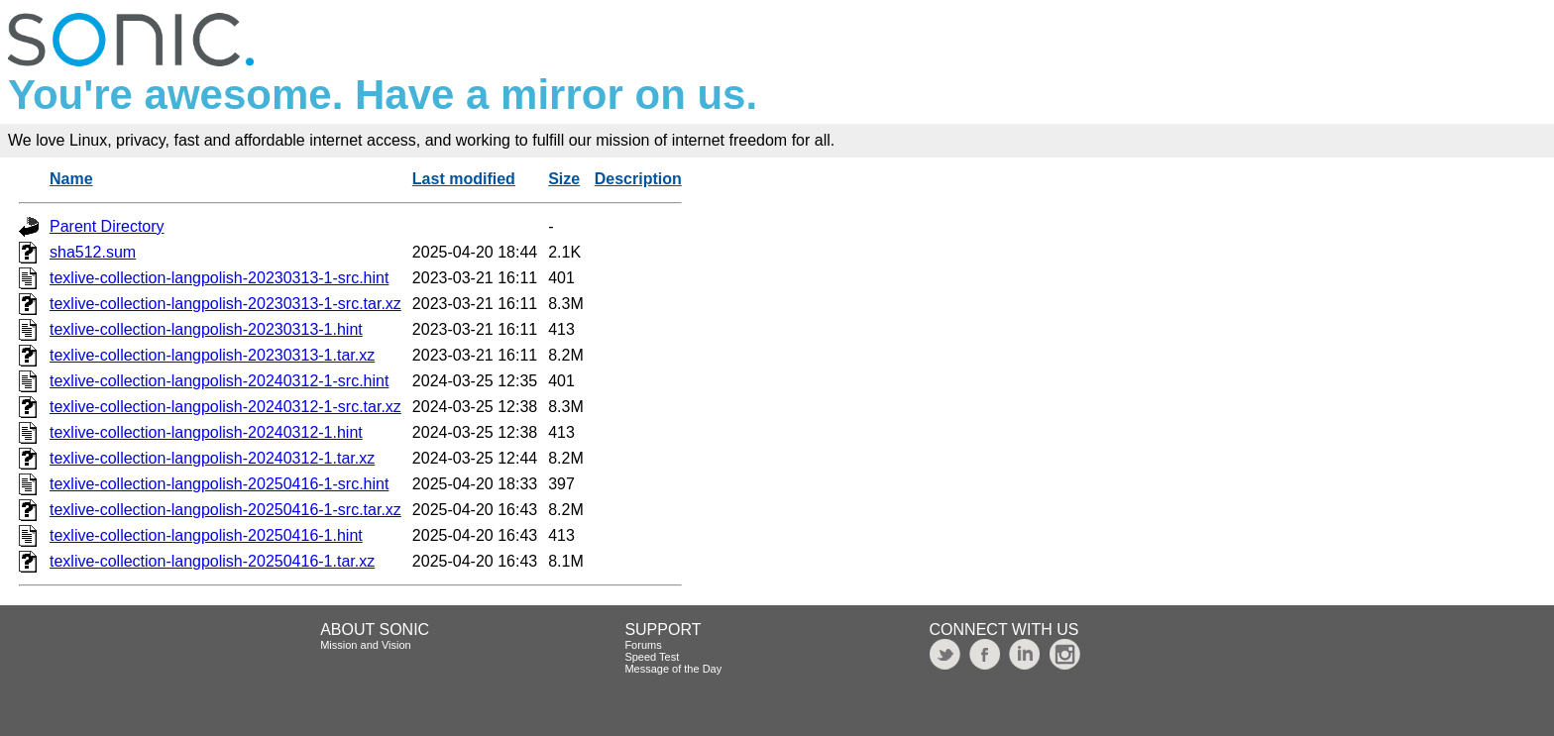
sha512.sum (93, 252)
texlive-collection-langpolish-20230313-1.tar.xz (212, 355)
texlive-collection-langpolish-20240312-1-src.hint (219, 380)
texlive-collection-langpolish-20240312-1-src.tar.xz (225, 406)
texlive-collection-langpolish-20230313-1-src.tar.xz (225, 303)
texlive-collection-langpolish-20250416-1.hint (206, 535)
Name (71, 178)
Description (638, 178)
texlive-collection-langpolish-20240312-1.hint (206, 432)
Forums (642, 645)
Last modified (463, 178)
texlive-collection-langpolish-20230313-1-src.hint (219, 277)
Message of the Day (673, 669)
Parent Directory (107, 226)
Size (564, 178)
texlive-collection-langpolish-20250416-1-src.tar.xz (225, 509)
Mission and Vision (365, 645)
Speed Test (651, 657)
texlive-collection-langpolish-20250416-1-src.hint (219, 483)
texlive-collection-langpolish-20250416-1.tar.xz (212, 561)
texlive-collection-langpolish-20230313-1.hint (206, 329)
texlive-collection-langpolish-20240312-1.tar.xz (212, 458)
